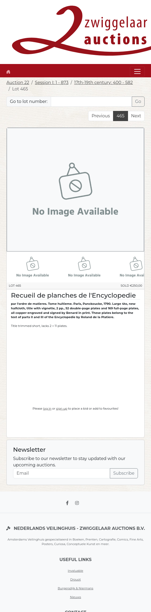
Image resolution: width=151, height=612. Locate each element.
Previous (101, 115)
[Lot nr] (91, 102)
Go (138, 101)
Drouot (75, 579)
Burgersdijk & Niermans (75, 588)
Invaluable (75, 571)
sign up (61, 408)
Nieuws (75, 597)
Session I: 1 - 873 (52, 82)
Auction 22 (17, 82)
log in (47, 408)
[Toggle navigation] (137, 71)
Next (136, 115)
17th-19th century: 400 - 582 (103, 82)
